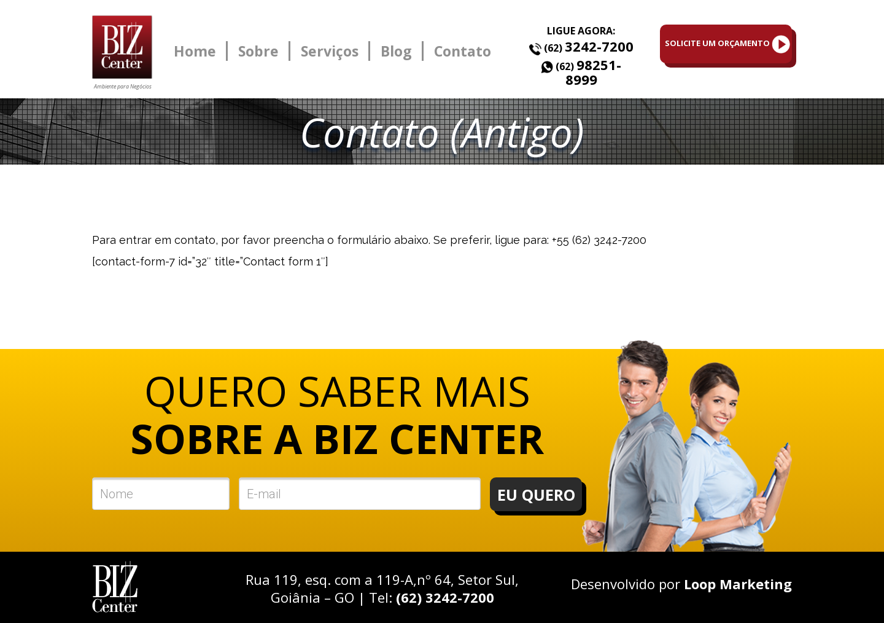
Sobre (258, 51)
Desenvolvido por (681, 583)
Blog (396, 51)
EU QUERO (536, 494)
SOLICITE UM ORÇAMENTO (727, 44)
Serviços (330, 51)
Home (195, 51)
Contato (462, 51)
